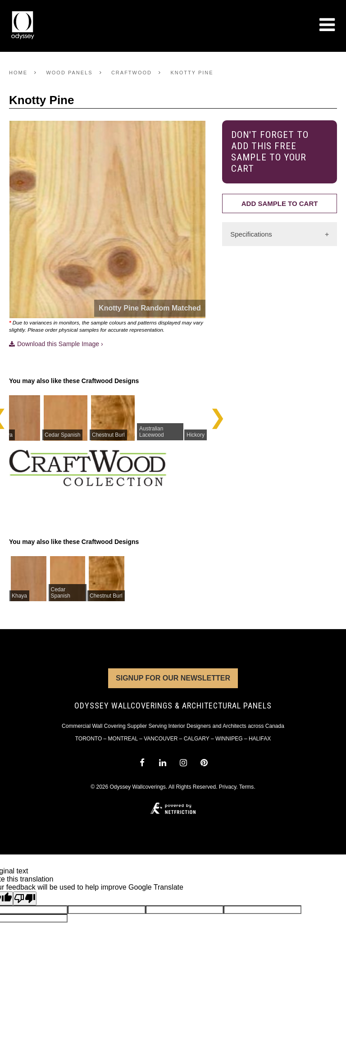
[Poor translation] (24, 898)
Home (18, 72)
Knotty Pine (191, 72)
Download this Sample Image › (56, 343)
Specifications (251, 234)
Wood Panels (69, 72)
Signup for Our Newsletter (173, 678)
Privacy (227, 787)
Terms (246, 787)
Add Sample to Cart (279, 203)
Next (217, 417)
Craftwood (131, 72)
